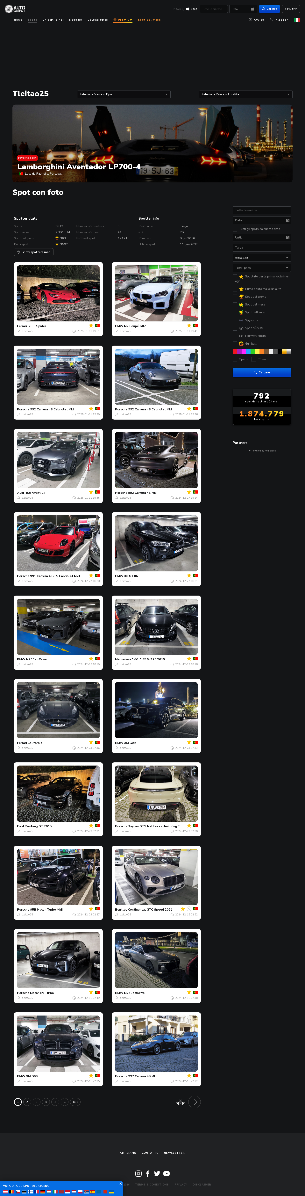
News (177, 9)
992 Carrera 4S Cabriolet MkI (52, 409)
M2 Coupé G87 (135, 326)
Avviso (256, 20)
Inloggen (279, 20)
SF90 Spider (37, 326)
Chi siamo (128, 1153)
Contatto (150, 1153)
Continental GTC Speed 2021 (150, 909)
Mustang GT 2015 (38, 826)
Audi (20, 493)
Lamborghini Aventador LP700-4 (79, 167)
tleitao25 (27, 331)
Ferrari (22, 326)
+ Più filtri (291, 9)
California (35, 743)
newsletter (174, 1153)
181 (75, 1102)
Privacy (180, 1184)
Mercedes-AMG (126, 659)
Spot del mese (149, 20)
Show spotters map (33, 252)
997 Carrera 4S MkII (142, 1076)
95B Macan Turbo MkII (46, 909)
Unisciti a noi (53, 20)
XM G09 (130, 743)
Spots (32, 20)
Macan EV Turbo (42, 993)
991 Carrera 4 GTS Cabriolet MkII (55, 576)
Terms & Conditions (152, 1184)
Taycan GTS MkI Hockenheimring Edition (158, 826)
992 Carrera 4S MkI (142, 493)
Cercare (269, 9)
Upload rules (98, 20)
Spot (194, 9)
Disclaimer (202, 1184)
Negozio (75, 20)
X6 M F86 (131, 576)
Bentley (121, 909)
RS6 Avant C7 (35, 493)
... (64, 1102)
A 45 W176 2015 (152, 659)
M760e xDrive (36, 659)
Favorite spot (27, 158)
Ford (20, 826)
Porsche (23, 409)
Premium (122, 20)
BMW (119, 326)
